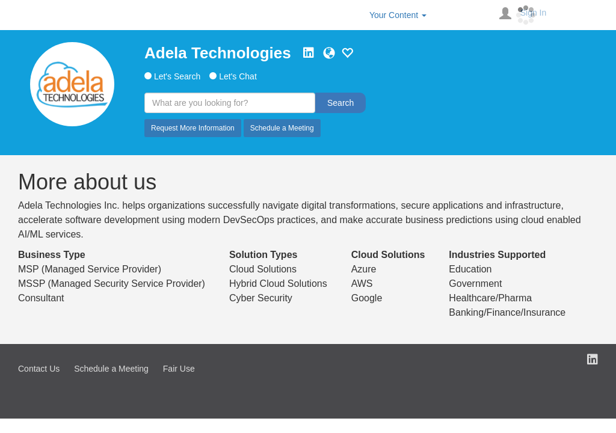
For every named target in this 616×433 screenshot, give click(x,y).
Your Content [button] (398, 15)
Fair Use (179, 368)
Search (340, 103)
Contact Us (39, 368)
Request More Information (193, 128)
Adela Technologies (217, 53)
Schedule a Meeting (282, 128)
